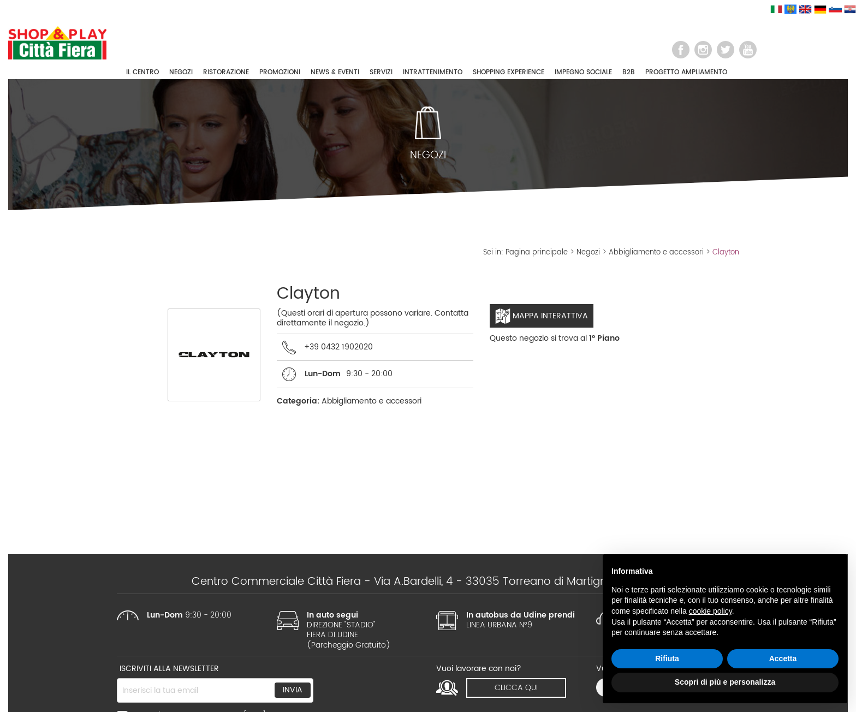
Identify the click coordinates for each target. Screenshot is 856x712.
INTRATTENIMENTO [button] (432, 72)
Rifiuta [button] (667, 658)
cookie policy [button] (710, 611)
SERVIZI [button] (381, 72)
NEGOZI (181, 72)
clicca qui (516, 687)
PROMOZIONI (279, 72)
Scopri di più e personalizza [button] (725, 682)
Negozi (588, 252)
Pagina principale (537, 252)
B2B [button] (628, 72)
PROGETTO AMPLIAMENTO (686, 72)
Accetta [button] (783, 658)
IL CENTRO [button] (142, 72)
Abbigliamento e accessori (656, 252)
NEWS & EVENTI (335, 72)
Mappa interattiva (541, 316)
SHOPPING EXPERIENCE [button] (508, 72)
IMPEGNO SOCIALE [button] (583, 72)
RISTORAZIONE (226, 72)
